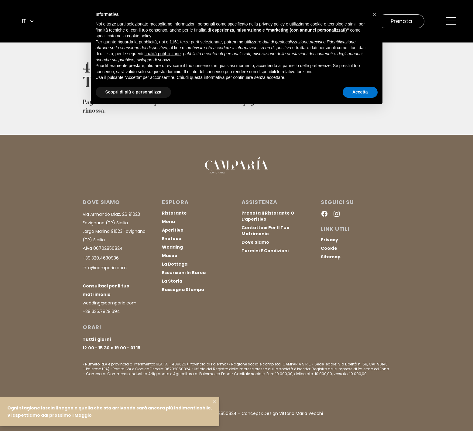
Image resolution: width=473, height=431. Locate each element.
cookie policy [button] (139, 35)
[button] (374, 14)
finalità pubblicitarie (163, 53)
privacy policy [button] (272, 24)
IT (28, 21)
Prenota (401, 21)
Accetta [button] (360, 92)
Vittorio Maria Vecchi (301, 413)
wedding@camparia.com (109, 303)
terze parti (189, 41)
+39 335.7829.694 (101, 311)
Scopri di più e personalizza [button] (133, 92)
